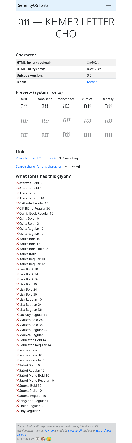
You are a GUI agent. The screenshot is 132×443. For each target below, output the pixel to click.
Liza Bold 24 (28, 289)
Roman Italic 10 (30, 355)
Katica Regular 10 (32, 259)
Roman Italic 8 (29, 350)
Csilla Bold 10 (29, 218)
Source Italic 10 (30, 390)
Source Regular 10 (32, 396)
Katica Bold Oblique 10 (36, 249)
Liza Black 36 (28, 279)
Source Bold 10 (30, 385)
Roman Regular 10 (33, 360)
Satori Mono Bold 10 (34, 375)
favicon (49, 430)
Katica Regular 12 (32, 264)
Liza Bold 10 (28, 284)
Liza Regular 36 (30, 309)
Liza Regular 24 (30, 304)
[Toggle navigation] (108, 5)
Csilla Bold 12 (29, 223)
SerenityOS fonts (33, 5)
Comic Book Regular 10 (36, 213)
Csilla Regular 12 (31, 234)
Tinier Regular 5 (31, 406)
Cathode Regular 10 (33, 203)
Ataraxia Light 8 (30, 193)
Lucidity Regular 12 (33, 315)
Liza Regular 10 (30, 299)
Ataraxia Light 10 (31, 198)
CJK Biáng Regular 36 (34, 208)
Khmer (92, 82)
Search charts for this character (39, 166)
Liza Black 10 (28, 269)
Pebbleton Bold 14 (32, 340)
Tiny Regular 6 (29, 411)
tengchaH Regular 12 (34, 401)
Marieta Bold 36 (31, 325)
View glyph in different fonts (36, 158)
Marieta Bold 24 (31, 320)
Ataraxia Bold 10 (31, 188)
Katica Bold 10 (29, 239)
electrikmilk (75, 430)
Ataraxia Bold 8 (30, 183)
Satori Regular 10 (32, 370)
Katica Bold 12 (29, 244)
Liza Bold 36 (28, 294)
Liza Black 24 (28, 274)
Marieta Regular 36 (33, 335)
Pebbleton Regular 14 (35, 345)
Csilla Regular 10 (31, 228)
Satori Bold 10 (29, 365)
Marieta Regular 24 (33, 330)
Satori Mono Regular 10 (36, 380)
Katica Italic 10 (30, 254)
